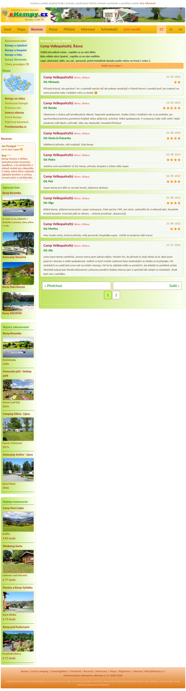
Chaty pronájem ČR (17, 64)
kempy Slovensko (16, 59)
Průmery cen (13, 108)
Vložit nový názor (112, 65)
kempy (24, 671)
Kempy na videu (15, 98)
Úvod (7, 29)
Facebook (75, 671)
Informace (88, 29)
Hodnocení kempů (16, 103)
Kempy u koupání (16, 50)
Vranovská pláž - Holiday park (17, 374)
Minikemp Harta (12, 546)
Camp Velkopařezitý (58, 77)
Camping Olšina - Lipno (16, 414)
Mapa (21, 29)
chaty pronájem (166, 681)
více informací (148, 3)
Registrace (125, 671)
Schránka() (109, 29)
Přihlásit (69, 29)
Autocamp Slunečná (14, 257)
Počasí (53, 29)
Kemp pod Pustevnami (16, 627)
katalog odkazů (130, 681)
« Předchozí (53, 285)
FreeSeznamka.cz (15, 126)
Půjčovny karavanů (16, 122)
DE (171, 29)
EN (180, 29)
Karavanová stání (15, 41)
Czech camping (39, 671)
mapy (146, 681)
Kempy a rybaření (16, 45)
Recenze (37, 29)
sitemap (138, 671)
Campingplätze (59, 671)
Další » (174, 285)
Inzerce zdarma (14, 112)
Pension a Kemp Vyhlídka (17, 587)
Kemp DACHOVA (12, 313)
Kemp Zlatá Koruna (13, 287)
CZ (161, 29)
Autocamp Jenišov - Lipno (18, 454)
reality (69, 681)
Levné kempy (13, 117)
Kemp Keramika (11, 193)
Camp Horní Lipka (13, 508)
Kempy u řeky (13, 55)
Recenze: (6, 138)
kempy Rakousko (101, 684)
